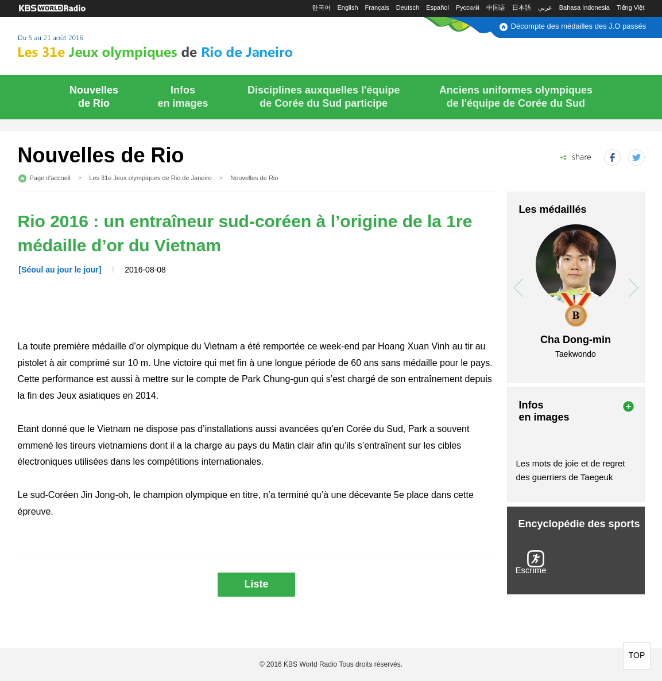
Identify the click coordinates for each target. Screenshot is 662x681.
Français (377, 7)
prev (518, 287)
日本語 (521, 7)
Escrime (531, 570)
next (633, 287)
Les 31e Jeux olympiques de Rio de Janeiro (150, 177)
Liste (256, 584)
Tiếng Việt (631, 7)
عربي (545, 7)
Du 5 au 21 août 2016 (183, 44)
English (348, 7)
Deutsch (407, 7)
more (628, 406)
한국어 (321, 7)
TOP (637, 655)
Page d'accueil (50, 177)
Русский (467, 7)
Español (437, 7)
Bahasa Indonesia (584, 7)
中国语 (495, 7)
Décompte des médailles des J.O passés (578, 26)
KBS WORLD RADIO (52, 8)
